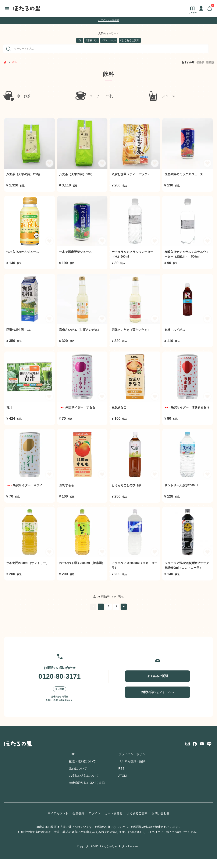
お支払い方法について (84, 775)
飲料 (14, 62)
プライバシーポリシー (133, 754)
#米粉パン (91, 40)
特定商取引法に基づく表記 (87, 783)
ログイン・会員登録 (108, 20)
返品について (78, 768)
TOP (72, 754)
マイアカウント (57, 813)
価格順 (200, 62)
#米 (80, 40)
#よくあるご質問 (129, 40)
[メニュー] (7, 8)
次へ (124, 607)
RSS (121, 768)
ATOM (122, 775)
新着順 (210, 62)
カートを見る (113, 813)
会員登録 (78, 813)
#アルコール (109, 40)
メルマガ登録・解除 (131, 761)
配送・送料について (82, 761)
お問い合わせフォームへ (157, 692)
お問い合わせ (161, 813)
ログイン (94, 813)
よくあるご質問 (157, 676)
